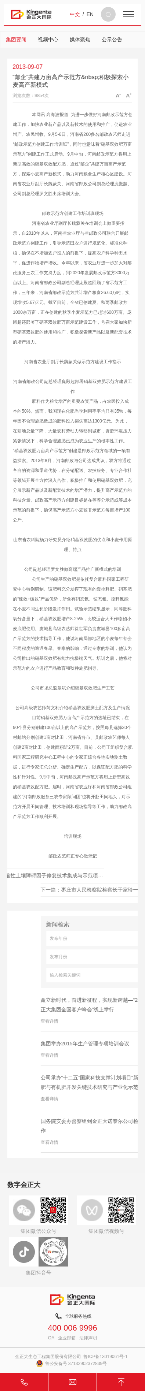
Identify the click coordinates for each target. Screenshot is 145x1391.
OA (51, 1338)
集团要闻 (16, 39)
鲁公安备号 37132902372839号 (71, 1363)
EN (90, 14)
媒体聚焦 (80, 39)
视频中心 (48, 39)
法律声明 (88, 1338)
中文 (75, 14)
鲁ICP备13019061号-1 (105, 1356)
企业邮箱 (67, 1338)
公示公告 (112, 39)
